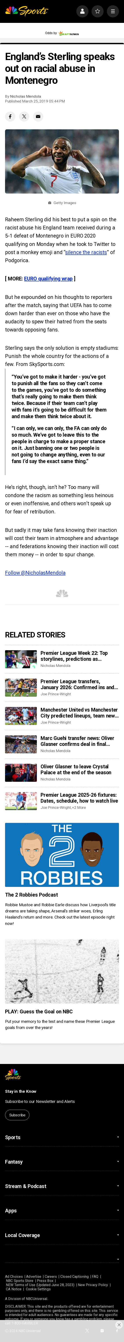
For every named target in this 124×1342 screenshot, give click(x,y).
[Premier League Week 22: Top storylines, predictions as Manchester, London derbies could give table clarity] (21, 659)
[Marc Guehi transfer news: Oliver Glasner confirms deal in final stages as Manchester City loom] (21, 744)
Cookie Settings (38, 1289)
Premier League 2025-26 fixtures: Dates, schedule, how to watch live (79, 798)
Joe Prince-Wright (56, 694)
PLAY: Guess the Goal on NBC (38, 1012)
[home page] (26, 11)
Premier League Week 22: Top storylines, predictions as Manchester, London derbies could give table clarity (79, 656)
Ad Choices (14, 1276)
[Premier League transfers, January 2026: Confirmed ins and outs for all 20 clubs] (21, 688)
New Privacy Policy (93, 1285)
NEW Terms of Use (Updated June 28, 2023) (40, 1285)
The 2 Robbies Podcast (31, 895)
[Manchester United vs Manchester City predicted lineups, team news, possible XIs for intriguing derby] (21, 716)
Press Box (45, 1281)
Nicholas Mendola (25, 96)
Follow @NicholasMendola (35, 573)
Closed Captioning (74, 1276)
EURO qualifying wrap (48, 279)
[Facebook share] (10, 117)
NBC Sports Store (19, 1281)
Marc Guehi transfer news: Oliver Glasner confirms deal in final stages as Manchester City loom (77, 741)
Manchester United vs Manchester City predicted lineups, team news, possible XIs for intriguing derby (80, 713)
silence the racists (86, 252)
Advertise (33, 1276)
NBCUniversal (36, 1299)
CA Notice (14, 1289)
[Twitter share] (24, 117)
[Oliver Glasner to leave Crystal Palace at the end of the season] (21, 773)
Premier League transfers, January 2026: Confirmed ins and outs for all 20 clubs (77, 684)
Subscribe (17, 1115)
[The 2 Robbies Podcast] (62, 855)
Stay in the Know (20, 1091)
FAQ (95, 1276)
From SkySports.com (40, 364)
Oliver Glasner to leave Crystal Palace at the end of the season (76, 770)
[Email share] (38, 117)
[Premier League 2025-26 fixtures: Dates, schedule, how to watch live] (21, 801)
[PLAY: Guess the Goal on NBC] (62, 971)
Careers (51, 1276)
